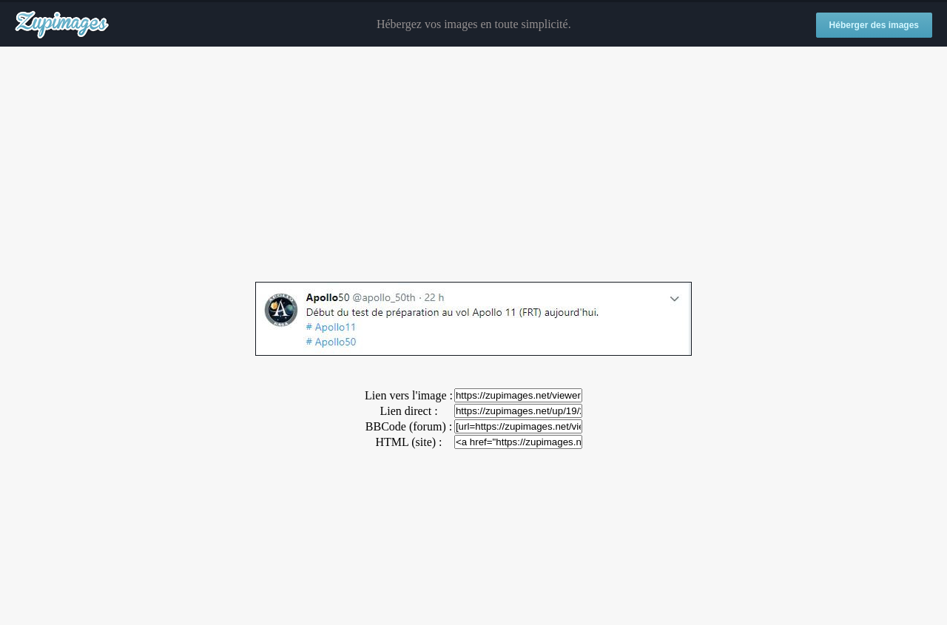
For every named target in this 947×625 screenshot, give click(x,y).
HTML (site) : (408, 442)
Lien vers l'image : (409, 395)
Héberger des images (874, 25)
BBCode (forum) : (408, 426)
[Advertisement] (473, 164)
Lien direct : (408, 411)
